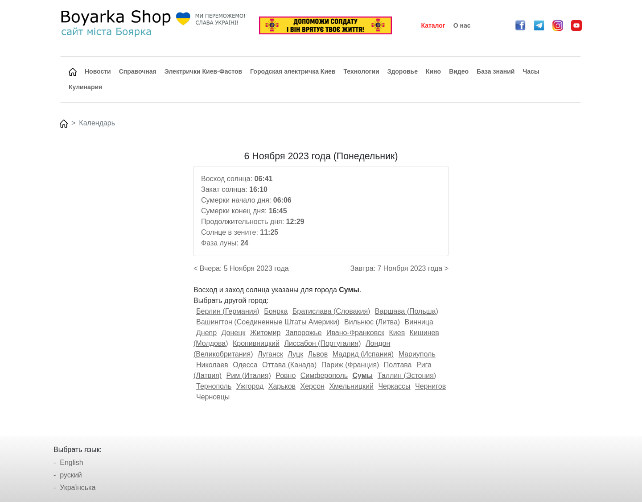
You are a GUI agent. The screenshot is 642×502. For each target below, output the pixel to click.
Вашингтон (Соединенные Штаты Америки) (268, 322)
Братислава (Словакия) (331, 311)
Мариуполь (417, 354)
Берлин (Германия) (227, 311)
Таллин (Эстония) (407, 375)
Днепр (206, 332)
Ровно (286, 375)
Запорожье (303, 332)
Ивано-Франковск (355, 332)
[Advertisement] (122, 285)
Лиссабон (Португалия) (322, 343)
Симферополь (324, 375)
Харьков (282, 386)
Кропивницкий (256, 343)
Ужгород (250, 386)
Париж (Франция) (350, 365)
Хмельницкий (351, 386)
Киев (397, 332)
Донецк (234, 332)
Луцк (295, 354)
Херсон (312, 386)
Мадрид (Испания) (363, 354)
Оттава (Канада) (289, 365)
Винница (419, 322)
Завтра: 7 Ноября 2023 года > (399, 268)
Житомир (265, 332)
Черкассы (394, 386)
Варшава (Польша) (406, 311)
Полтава (398, 365)
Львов (318, 354)
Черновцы (213, 397)
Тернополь (213, 386)
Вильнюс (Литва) (372, 322)
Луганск (270, 354)
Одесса (245, 365)
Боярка (276, 311)
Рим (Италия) (248, 375)
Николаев (212, 365)
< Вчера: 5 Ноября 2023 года (241, 268)
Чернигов (430, 386)
